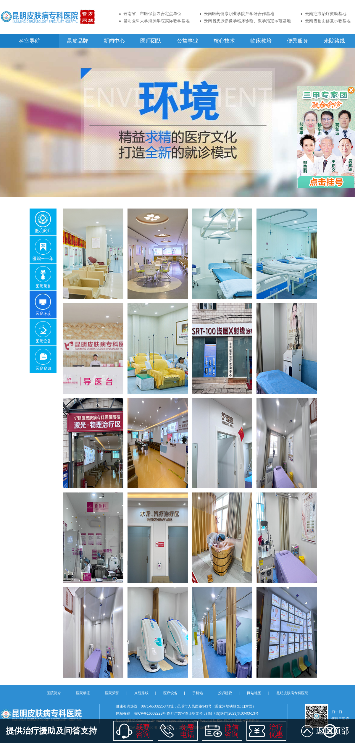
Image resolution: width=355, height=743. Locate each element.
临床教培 (261, 41)
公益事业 (187, 41)
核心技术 (224, 41)
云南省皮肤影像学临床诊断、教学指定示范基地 (247, 20)
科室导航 (29, 41)
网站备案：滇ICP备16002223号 (141, 713)
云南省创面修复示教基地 (328, 20)
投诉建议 (225, 693)
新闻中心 (114, 41)
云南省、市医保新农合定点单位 (152, 13)
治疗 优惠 (276, 730)
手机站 (197, 693)
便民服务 (297, 41)
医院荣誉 (112, 693)
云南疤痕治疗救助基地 (325, 13)
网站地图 (254, 693)
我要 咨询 (143, 730)
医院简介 (54, 693)
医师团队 (151, 41)
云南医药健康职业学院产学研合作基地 (239, 13)
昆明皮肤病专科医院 (292, 693)
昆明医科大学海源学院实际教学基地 (156, 20)
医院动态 (83, 693)
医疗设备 (170, 693)
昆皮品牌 (77, 41)
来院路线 (334, 41)
